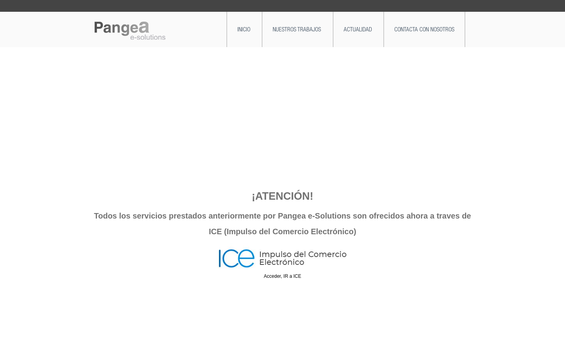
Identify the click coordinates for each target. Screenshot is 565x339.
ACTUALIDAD (358, 29)
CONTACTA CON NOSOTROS (424, 29)
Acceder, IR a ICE (282, 276)
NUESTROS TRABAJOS (297, 29)
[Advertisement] (282, 106)
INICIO (243, 29)
